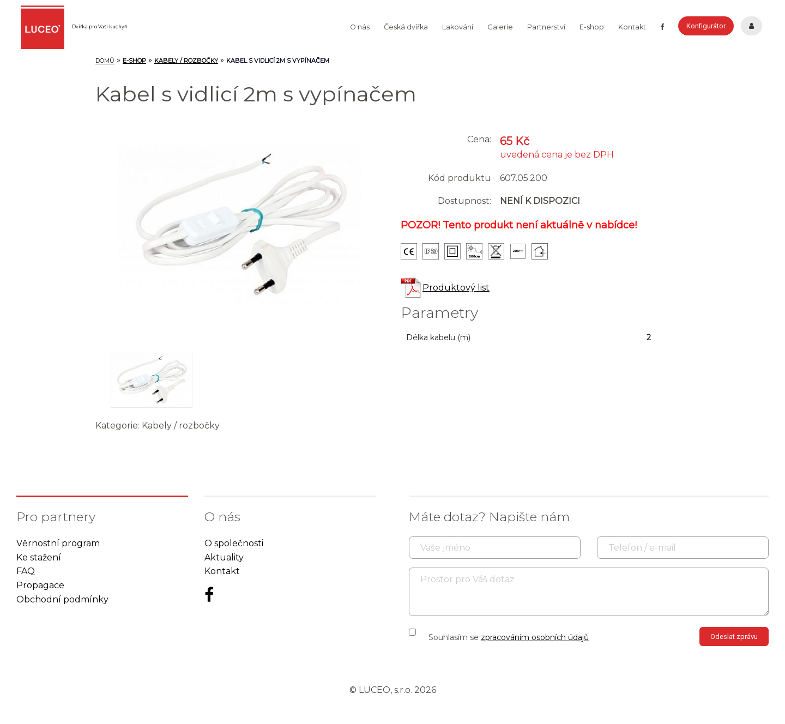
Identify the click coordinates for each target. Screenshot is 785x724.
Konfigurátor (706, 26)
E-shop (591, 27)
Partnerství (546, 27)
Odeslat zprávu (734, 636)
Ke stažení (38, 557)
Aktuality (224, 557)
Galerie (500, 27)
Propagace (40, 585)
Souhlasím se (508, 637)
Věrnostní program (58, 543)
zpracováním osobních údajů (535, 637)
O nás (360, 27)
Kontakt (632, 27)
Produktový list (445, 287)
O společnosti (233, 543)
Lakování (457, 27)
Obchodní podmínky (62, 599)
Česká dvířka (406, 27)
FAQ (25, 571)
